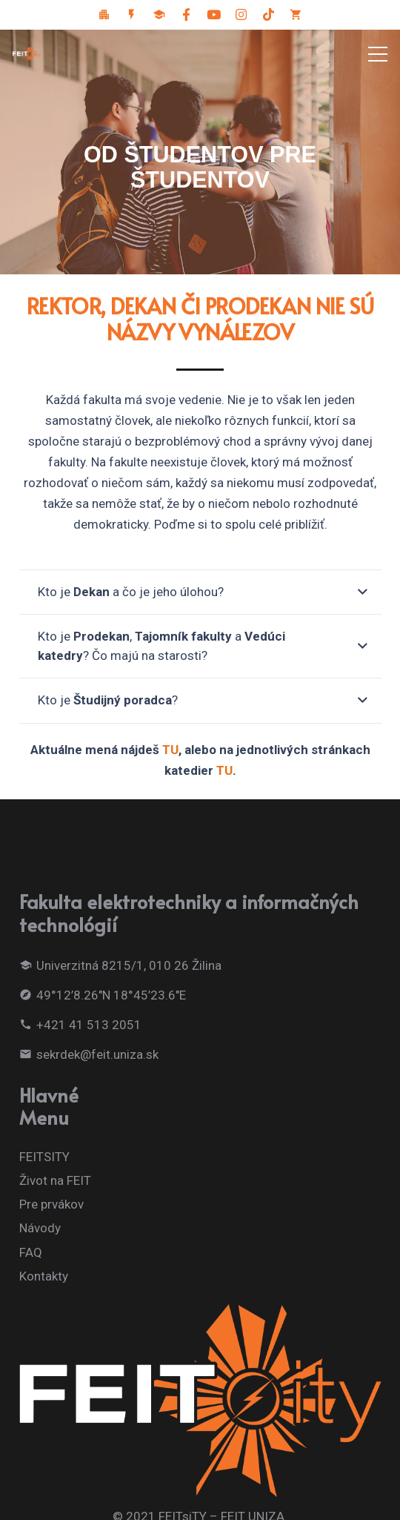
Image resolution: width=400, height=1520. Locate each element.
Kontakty (43, 1276)
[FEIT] (131, 14)
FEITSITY (44, 1156)
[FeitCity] (104, 14)
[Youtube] (214, 14)
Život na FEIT (55, 1180)
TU (170, 749)
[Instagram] (241, 14)
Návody (40, 1227)
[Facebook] (186, 14)
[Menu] (377, 54)
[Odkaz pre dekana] (159, 14)
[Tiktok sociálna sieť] (268, 14)
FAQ (30, 1252)
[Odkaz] (27, 54)
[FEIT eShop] (296, 14)
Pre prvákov (51, 1204)
